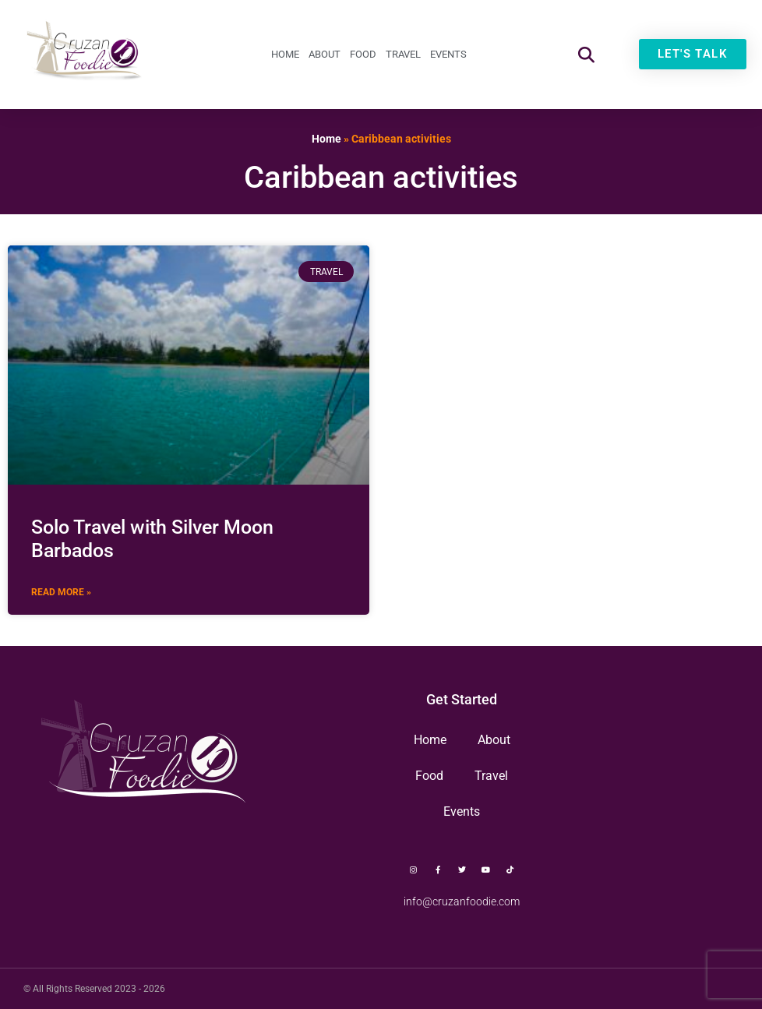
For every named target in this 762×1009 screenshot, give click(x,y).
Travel (403, 54)
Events (448, 54)
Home (285, 54)
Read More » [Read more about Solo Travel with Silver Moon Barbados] (61, 592)
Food (363, 54)
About (324, 54)
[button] (586, 54)
